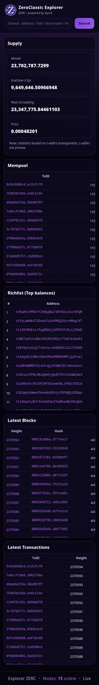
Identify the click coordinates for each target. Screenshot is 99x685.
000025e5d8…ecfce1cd (50, 512)
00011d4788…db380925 (50, 467)
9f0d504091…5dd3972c (24, 275)
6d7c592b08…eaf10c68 (24, 266)
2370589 (12, 485)
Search (84, 23)
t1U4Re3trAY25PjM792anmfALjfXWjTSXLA (49, 384)
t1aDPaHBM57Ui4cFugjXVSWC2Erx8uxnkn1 (49, 366)
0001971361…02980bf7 (50, 458)
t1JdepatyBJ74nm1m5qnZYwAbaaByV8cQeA (49, 402)
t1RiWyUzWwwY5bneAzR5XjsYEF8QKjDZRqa (49, 393)
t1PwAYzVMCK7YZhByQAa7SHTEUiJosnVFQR (49, 312)
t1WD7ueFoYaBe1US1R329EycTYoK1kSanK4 (49, 339)
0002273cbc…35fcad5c (50, 494)
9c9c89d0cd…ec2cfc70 (24, 185)
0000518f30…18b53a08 (50, 520)
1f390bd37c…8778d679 (24, 248)
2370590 (12, 476)
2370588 (12, 494)
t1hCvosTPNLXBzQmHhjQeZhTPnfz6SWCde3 (49, 375)
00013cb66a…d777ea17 (50, 440)
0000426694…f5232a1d (50, 485)
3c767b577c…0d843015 (24, 230)
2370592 (12, 458)
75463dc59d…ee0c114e (24, 194)
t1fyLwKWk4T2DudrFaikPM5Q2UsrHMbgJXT (49, 321)
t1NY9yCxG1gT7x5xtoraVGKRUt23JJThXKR (49, 348)
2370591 (12, 467)
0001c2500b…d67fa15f (50, 476)
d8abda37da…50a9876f (24, 203)
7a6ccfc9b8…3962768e (24, 212)
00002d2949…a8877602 (50, 529)
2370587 (12, 503)
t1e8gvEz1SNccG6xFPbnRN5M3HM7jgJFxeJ (49, 357)
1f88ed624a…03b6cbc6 (24, 239)
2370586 (12, 512)
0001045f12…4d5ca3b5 (50, 503)
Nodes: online (59, 678)
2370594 (12, 440)
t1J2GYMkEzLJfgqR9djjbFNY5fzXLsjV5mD (49, 330)
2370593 (12, 449)
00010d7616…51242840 (50, 449)
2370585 (12, 520)
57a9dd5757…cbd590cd (24, 257)
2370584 (12, 529)
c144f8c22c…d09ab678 (24, 221)
